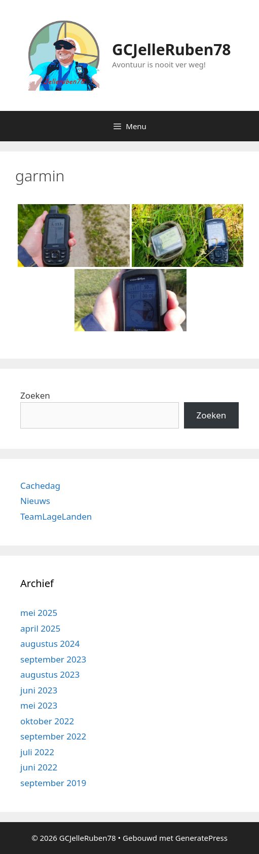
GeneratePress (201, 838)
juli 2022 (37, 752)
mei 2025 (38, 612)
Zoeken (35, 395)
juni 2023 (38, 690)
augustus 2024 (50, 643)
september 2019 (53, 783)
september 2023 (53, 659)
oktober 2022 (47, 721)
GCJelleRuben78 (171, 49)
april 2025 (40, 628)
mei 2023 (38, 705)
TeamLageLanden (56, 516)
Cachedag (40, 485)
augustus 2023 (50, 674)
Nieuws (35, 501)
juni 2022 (38, 767)
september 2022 (53, 736)
